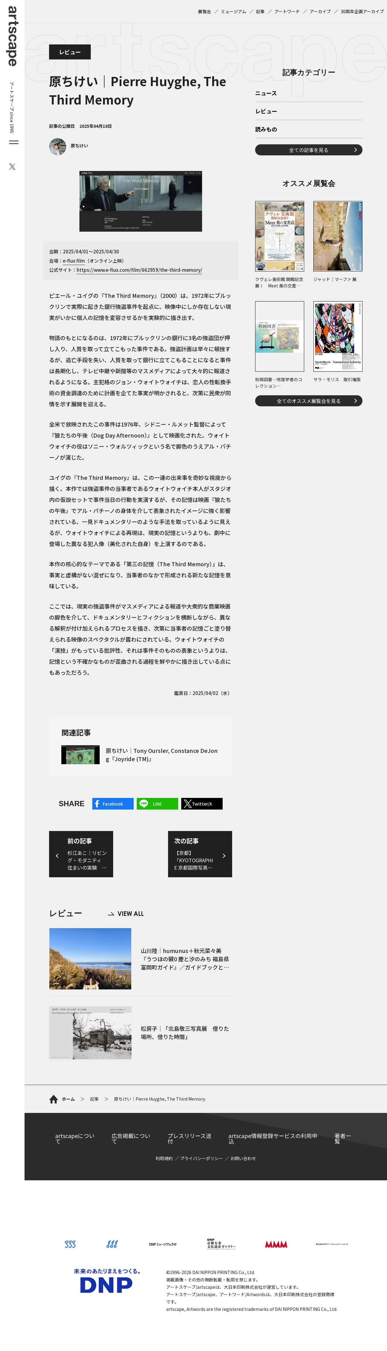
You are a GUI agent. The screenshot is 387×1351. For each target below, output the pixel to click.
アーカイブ (320, 11)
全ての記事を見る (308, 150)
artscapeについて (74, 1138)
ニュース (266, 93)
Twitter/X (202, 804)
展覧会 (204, 11)
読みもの (266, 129)
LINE (157, 804)
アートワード (287, 11)
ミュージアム (233, 11)
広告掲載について (131, 1138)
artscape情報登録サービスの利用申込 (272, 1138)
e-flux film (74, 260)
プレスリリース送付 (189, 1138)
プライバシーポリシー (201, 1158)
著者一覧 (343, 1138)
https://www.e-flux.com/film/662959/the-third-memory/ (139, 270)
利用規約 (164, 1158)
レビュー (70, 52)
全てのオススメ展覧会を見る (309, 400)
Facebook (113, 804)
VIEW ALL (126, 913)
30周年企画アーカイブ (362, 11)
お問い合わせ (243, 1158)
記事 (260, 11)
